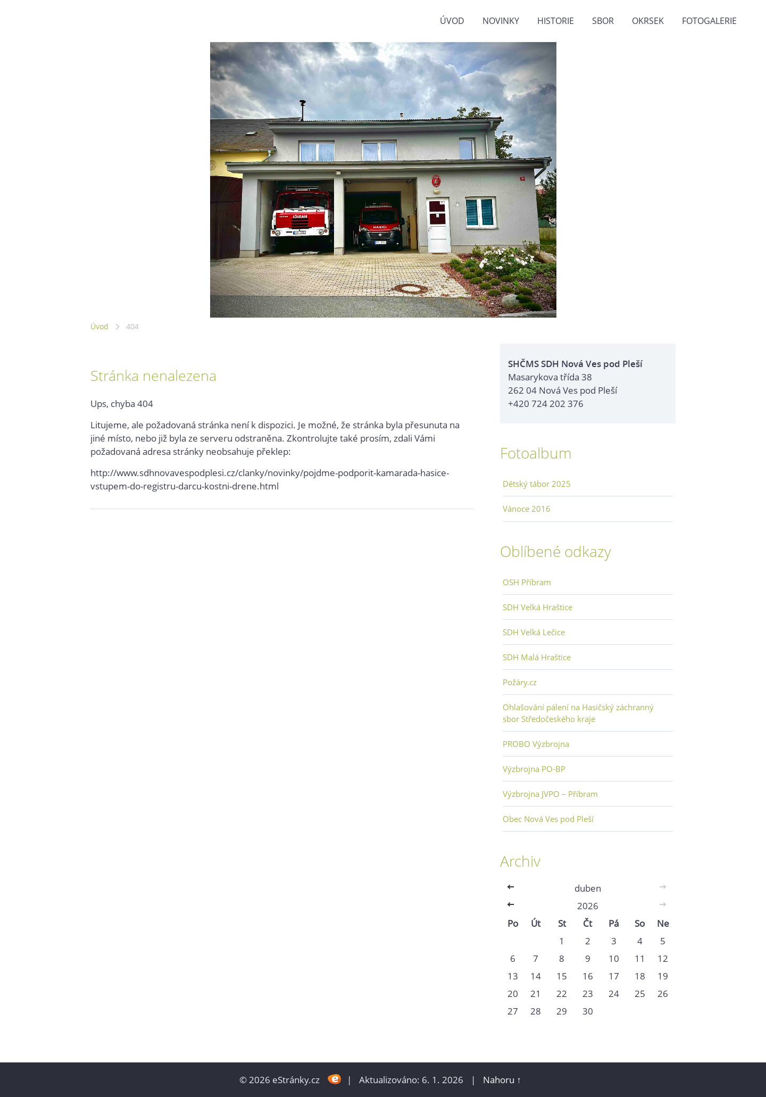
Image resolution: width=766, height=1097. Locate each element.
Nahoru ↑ (502, 1080)
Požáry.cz (520, 682)
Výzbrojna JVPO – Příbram (550, 793)
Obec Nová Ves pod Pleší (548, 818)
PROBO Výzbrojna (536, 743)
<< (512, 888)
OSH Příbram (527, 582)
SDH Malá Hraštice (537, 657)
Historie (555, 21)
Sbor (603, 21)
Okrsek (648, 21)
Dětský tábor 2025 (537, 483)
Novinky (500, 21)
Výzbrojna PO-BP (534, 768)
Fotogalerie (709, 21)
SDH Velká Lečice (534, 632)
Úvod (452, 21)
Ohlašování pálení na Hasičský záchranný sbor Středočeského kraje (578, 713)
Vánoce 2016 (527, 508)
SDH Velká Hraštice (537, 607)
